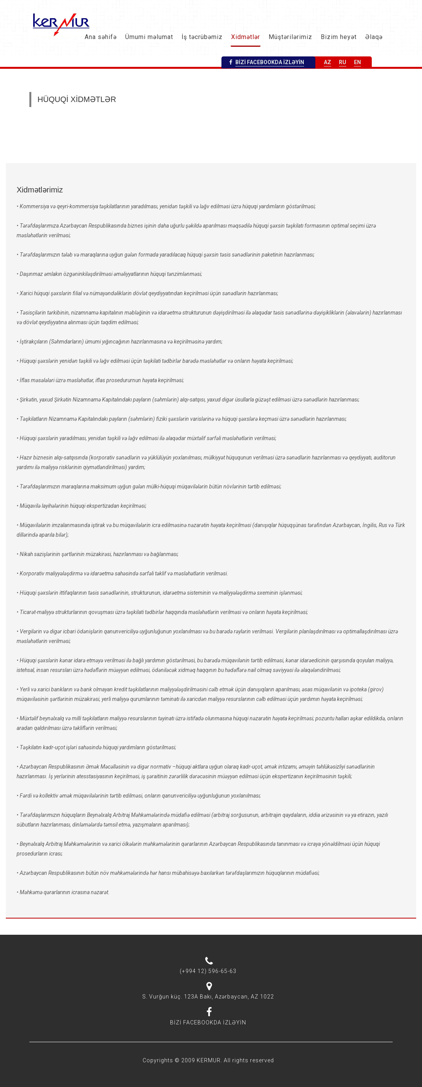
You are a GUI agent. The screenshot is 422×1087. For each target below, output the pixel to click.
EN (357, 62)
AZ (327, 62)
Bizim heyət (339, 37)
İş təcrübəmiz (202, 37)
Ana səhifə (101, 37)
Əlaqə (374, 37)
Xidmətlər (245, 37)
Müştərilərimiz (290, 37)
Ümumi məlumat (149, 37)
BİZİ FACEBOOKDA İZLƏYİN (269, 62)
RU (342, 62)
